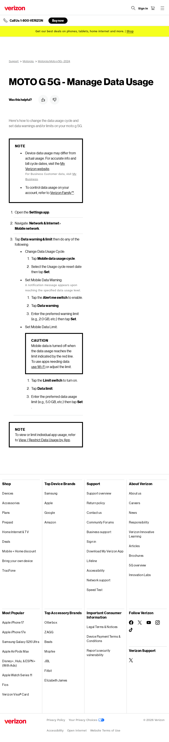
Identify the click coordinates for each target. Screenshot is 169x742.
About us (135, 493)
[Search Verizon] (133, 8)
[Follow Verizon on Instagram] (157, 622)
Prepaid (7, 522)
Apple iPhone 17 (13, 622)
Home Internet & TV (15, 532)
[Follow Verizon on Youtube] (149, 622)
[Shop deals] (130, 31)
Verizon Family (62, 192)
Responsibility (139, 522)
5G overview (137, 565)
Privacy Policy (56, 720)
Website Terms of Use (105, 730)
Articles (134, 546)
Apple (48, 503)
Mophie (49, 651)
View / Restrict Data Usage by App (44, 440)
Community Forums (100, 522)
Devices (7, 493)
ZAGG (48, 632)
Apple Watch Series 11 (17, 675)
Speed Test (94, 590)
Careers (134, 503)
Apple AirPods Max (15, 651)
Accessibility (96, 570)
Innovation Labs (140, 575)
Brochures (136, 555)
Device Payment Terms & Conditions (103, 639)
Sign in (91, 541)
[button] (43, 100)
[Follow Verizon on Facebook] (131, 622)
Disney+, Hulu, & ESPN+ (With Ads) (18, 663)
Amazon (50, 522)
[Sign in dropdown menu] (143, 8)
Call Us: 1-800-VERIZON (26, 20)
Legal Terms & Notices (102, 627)
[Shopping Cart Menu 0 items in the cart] (153, 8)
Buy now (58, 20)
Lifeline (92, 561)
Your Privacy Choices (86, 720)
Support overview (99, 493)
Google (49, 512)
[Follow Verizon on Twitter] (140, 622)
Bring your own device (17, 561)
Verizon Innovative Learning (141, 534)
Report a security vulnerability (98, 653)
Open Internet (77, 730)
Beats (48, 642)
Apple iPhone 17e (14, 632)
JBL (47, 661)
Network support (98, 580)
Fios (5, 685)
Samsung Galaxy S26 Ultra (20, 642)
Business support (99, 532)
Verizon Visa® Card (15, 694)
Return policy (96, 503)
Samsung (51, 493)
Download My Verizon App (105, 551)
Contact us (94, 512)
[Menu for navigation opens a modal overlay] (162, 8)
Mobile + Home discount (19, 551)
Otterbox (50, 622)
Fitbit (48, 671)
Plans (6, 512)
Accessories (11, 503)
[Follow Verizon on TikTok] (131, 630)
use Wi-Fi (38, 367)
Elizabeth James (55, 680)
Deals (6, 541)
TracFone (8, 570)
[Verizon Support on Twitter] (131, 660)
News (133, 512)
